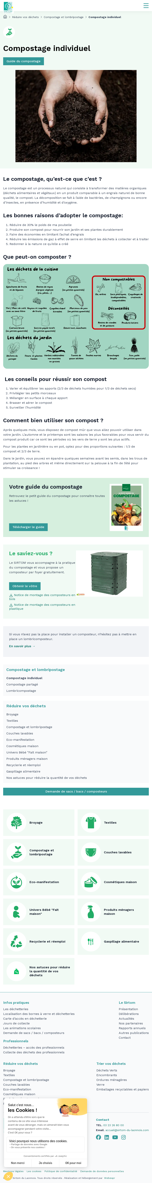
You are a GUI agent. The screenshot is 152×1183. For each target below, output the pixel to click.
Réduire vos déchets (25, 17)
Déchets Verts (106, 1070)
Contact (125, 1037)
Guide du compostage (24, 61)
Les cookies (34, 1171)
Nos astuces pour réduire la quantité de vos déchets (46, 778)
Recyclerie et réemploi (23, 765)
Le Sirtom (127, 1003)
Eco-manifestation (20, 740)
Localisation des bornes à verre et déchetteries (39, 1014)
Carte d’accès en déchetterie (25, 1018)
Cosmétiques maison (22, 746)
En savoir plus (20, 646)
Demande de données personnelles (102, 1171)
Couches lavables (19, 733)
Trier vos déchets (111, 1064)
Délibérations (129, 1014)
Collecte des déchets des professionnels (34, 1052)
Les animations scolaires (22, 1028)
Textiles (12, 721)
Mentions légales (13, 1171)
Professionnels (15, 1041)
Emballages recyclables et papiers (122, 1089)
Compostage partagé (22, 684)
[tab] (98, 1137)
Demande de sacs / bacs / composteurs (76, 791)
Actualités (126, 1018)
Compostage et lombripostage (64, 17)
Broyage (12, 714)
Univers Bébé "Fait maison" (26, 752)
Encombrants (106, 1075)
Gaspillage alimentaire (23, 771)
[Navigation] (146, 6)
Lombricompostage (21, 691)
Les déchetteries (15, 1009)
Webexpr (109, 1178)
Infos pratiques (16, 1003)
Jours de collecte (16, 1023)
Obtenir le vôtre (24, 586)
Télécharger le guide (28, 527)
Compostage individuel (24, 678)
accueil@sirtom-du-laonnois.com (127, 1130)
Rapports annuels (132, 1028)
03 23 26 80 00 (113, 1125)
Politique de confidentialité (61, 1171)
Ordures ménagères (111, 1080)
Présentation (128, 1009)
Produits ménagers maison (27, 759)
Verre (100, 1084)
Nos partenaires (131, 1023)
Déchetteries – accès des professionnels (33, 1047)
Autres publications (134, 1033)
